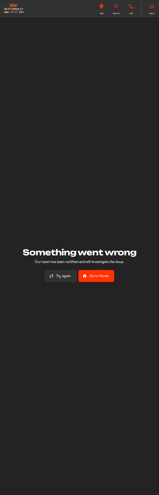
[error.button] (60, 276)
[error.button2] (96, 276)
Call (131, 13)
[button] (101, 8)
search (116, 13)
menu (152, 13)
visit (102, 13)
